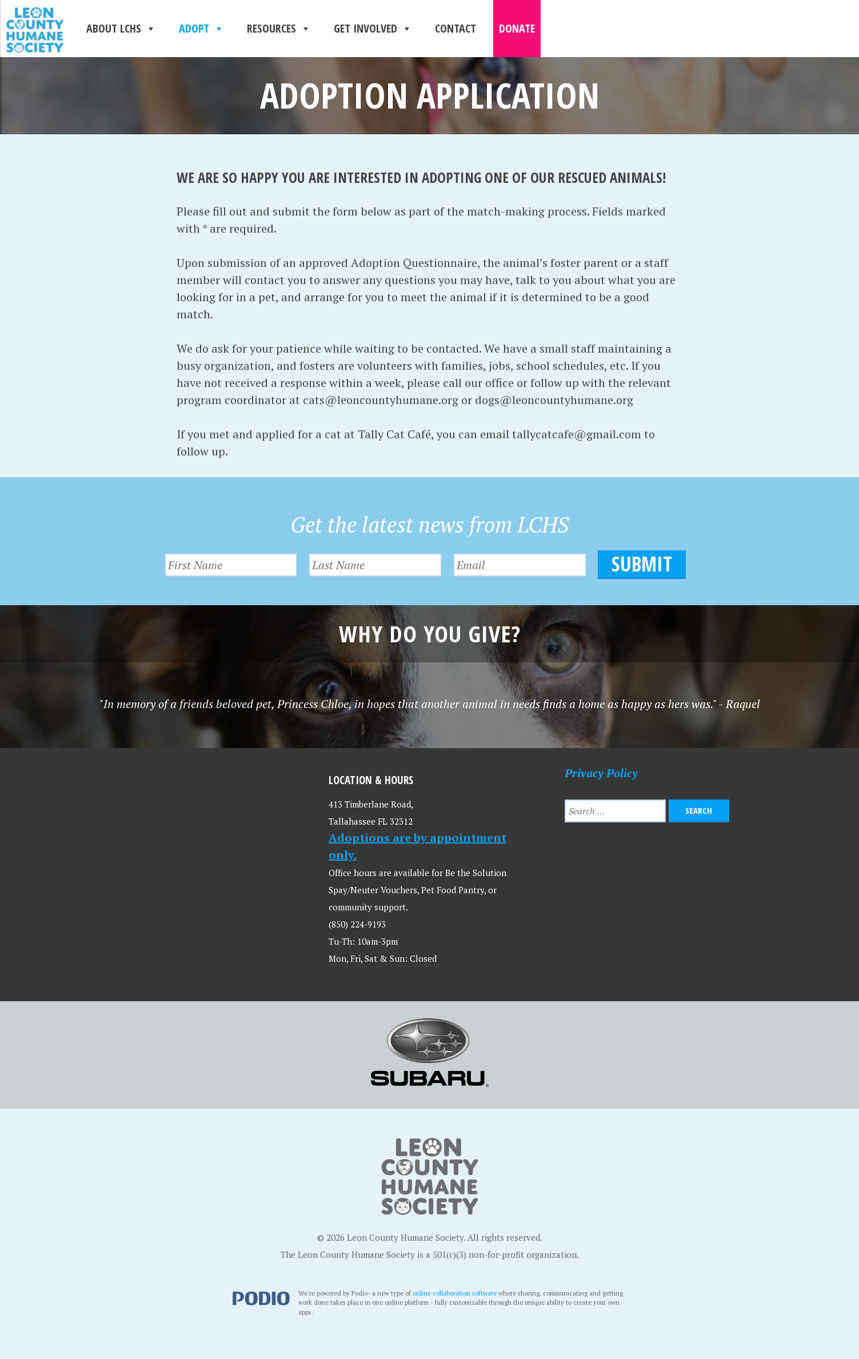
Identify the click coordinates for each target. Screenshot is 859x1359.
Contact (455, 28)
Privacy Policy (601, 773)
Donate (517, 28)
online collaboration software (454, 1293)
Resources (279, 28)
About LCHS (121, 28)
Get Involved (373, 28)
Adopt (201, 28)
